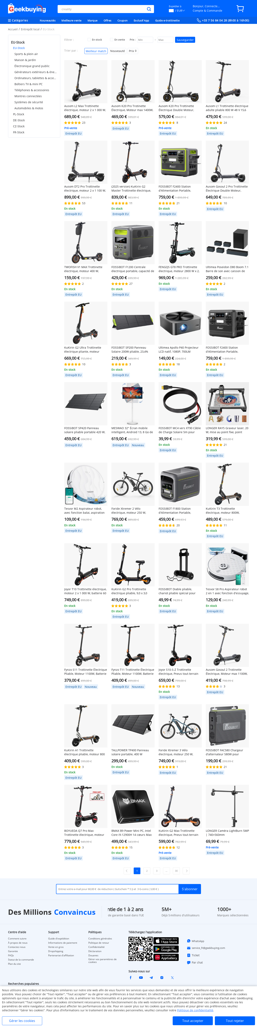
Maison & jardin (25, 60)
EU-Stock (19, 48)
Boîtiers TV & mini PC (28, 84)
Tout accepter (192, 1021)
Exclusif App (141, 20)
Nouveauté (117, 51)
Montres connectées (28, 96)
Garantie (13, 951)
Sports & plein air (26, 54)
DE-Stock (19, 120)
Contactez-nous (16, 947)
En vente (117, 39)
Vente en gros (56, 947)
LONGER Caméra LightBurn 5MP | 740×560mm (227, 833)
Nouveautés (47, 20)
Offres (107, 20)
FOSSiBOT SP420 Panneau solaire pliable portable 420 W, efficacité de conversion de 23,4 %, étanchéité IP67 (85, 430)
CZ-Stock (18, 126)
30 (176, 871)
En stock (95, 39)
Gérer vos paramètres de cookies (102, 961)
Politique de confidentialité (195, 1010)
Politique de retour (98, 942)
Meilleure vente (71, 20)
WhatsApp (195, 941)
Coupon (122, 20)
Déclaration (94, 951)
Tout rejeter (235, 1021)
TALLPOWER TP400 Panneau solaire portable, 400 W (130, 752)
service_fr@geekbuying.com (206, 948)
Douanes (93, 955)
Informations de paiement (62, 942)
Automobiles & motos (28, 108)
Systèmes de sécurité (28, 102)
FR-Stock (18, 132)
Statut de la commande (21, 959)
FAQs (11, 955)
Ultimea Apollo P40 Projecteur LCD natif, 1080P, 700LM (179, 349)
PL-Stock (18, 114)
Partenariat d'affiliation (61, 955)
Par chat (195, 963)
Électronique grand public (32, 66)
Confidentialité (96, 947)
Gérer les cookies (22, 1021)
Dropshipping (55, 951)
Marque (93, 20)
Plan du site (14, 964)
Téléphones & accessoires (31, 90)
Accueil (13, 29)
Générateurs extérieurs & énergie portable (35, 72)
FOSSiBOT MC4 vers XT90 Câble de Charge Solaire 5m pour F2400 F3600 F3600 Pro (180, 430)
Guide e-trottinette (167, 20)
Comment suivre (17, 938)
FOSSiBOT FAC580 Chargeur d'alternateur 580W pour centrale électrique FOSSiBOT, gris (226, 752)
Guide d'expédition (58, 938)
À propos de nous (18, 942)
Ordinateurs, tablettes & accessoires (35, 78)
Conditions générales (100, 938)
